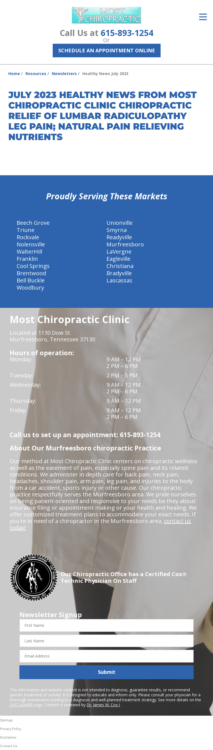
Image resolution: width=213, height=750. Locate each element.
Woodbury (30, 287)
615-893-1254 (127, 32)
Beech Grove (33, 222)
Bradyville (119, 273)
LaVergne (118, 251)
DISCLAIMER (21, 704)
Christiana (119, 266)
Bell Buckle (31, 280)
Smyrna (116, 230)
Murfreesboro (125, 244)
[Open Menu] (203, 16)
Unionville (119, 222)
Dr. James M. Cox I (103, 704)
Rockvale (28, 237)
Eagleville (118, 258)
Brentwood (31, 273)
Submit (106, 672)
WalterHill (29, 251)
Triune (25, 230)
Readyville (119, 237)
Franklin (27, 258)
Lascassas (119, 280)
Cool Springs (33, 266)
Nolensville (31, 244)
